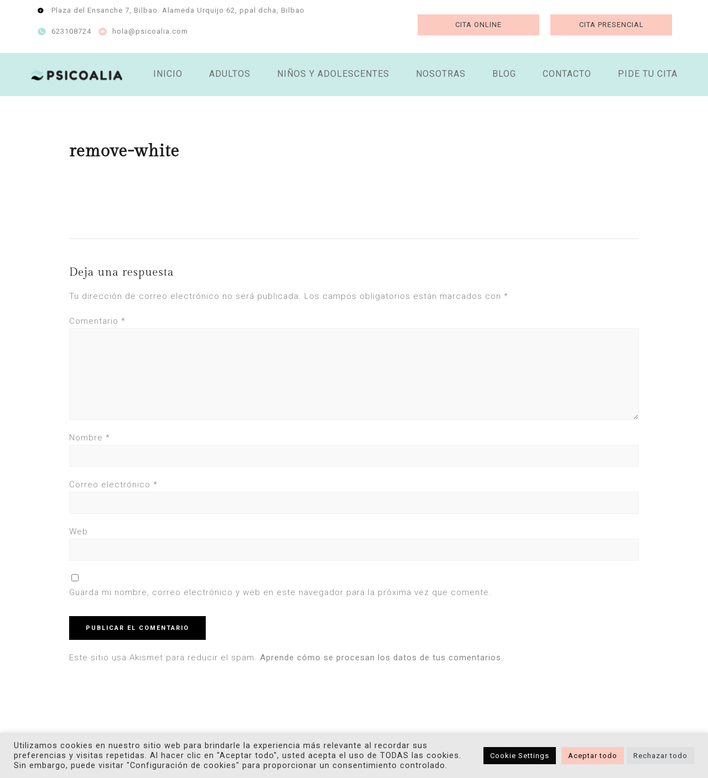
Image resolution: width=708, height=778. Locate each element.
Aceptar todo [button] (592, 755)
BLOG (504, 74)
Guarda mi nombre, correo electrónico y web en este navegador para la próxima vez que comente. (280, 592)
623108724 (71, 31)
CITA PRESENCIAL (611, 24)
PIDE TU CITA (648, 74)
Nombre (89, 438)
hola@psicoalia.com (150, 31)
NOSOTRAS (441, 74)
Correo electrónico (113, 485)
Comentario (97, 321)
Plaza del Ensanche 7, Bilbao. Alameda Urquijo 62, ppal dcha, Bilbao (178, 10)
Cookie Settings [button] (519, 755)
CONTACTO (567, 74)
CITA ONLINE (478, 24)
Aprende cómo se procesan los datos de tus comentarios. (381, 658)
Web (78, 532)
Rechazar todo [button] (660, 755)
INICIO (168, 74)
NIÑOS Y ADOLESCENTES (333, 74)
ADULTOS (230, 74)
